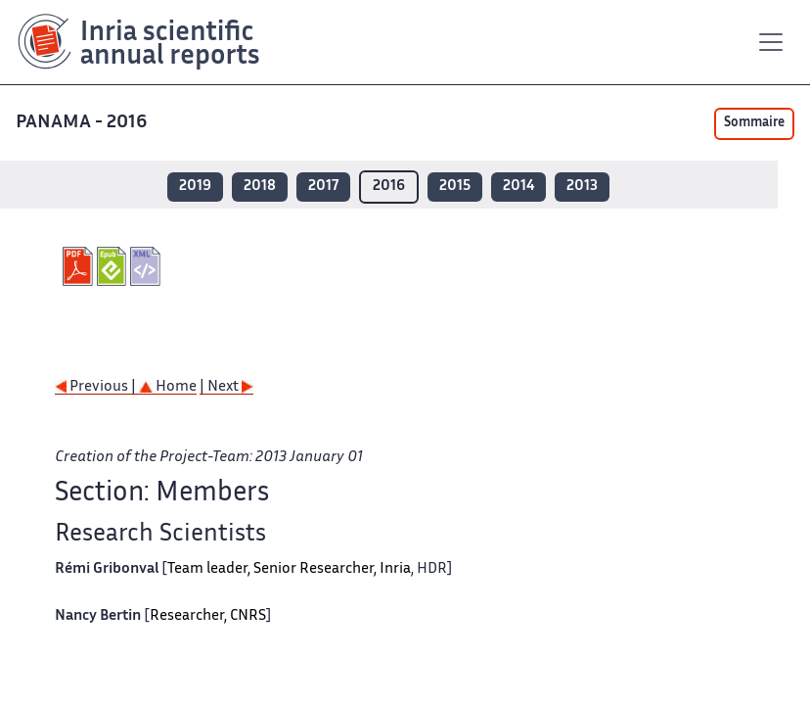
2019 (195, 186)
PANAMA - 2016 (83, 123)
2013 (582, 186)
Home (168, 387)
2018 (260, 186)
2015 (455, 186)
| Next (226, 387)
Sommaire (754, 123)
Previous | (97, 387)
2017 (323, 186)
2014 (518, 186)
